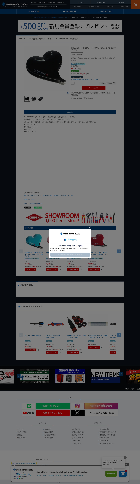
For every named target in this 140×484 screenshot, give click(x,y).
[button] (119, 251)
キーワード (106, 11)
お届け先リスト (22, 438)
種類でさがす (35, 11)
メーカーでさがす (70, 11)
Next (121, 374)
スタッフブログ (77, 444)
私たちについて (104, 438)
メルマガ (121, 2)
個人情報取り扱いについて (108, 432)
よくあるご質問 (104, 429)
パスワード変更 (22, 432)
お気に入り (47, 429)
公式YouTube (110, 6)
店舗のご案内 (101, 2)
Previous (19, 376)
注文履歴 (19, 435)
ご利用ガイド (77, 6)
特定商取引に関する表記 (107, 435)
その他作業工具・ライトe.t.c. (56, 17)
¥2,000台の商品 (103, 101)
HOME (34, 17)
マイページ (81, 2)
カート (135, 4)
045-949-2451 (45, 465)
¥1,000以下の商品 (77, 101)
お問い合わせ (124, 6)
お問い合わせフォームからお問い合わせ (42, 472)
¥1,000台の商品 (90, 101)
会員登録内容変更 (49, 435)
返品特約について (29, 199)
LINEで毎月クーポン (94, 6)
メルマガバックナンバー (107, 444)
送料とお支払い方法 (78, 432)
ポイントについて (77, 438)
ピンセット (68, 17)
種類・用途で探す (42, 17)
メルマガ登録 (48, 438)
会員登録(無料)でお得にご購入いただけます (84, 80)
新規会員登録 (48, 432)
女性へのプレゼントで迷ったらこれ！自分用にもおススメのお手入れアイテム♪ (48, 195)
